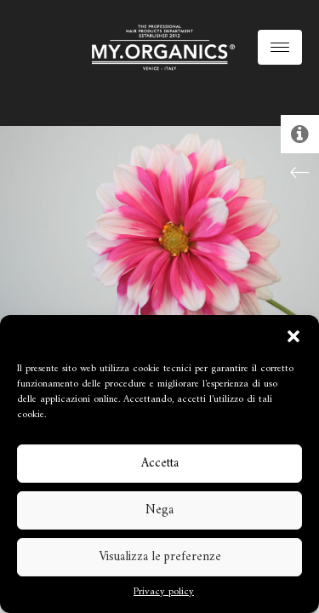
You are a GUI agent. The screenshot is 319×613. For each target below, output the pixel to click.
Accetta (160, 463)
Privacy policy (164, 592)
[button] (293, 336)
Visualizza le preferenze (160, 557)
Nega (159, 510)
